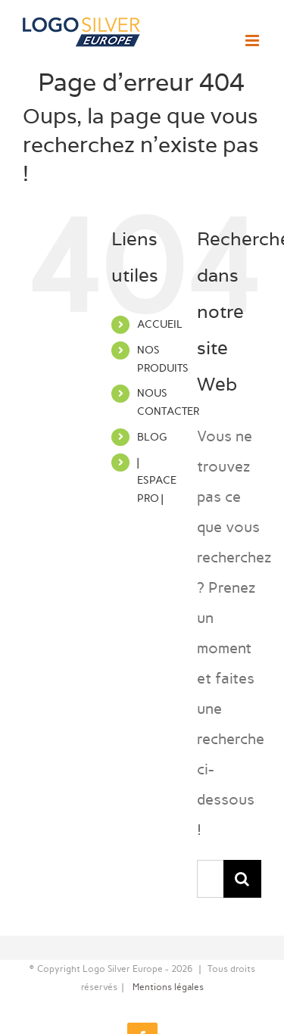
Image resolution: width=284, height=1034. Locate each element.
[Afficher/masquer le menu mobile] (253, 40)
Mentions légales (168, 987)
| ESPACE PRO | (156, 480)
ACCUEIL (160, 324)
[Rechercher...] (210, 879)
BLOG (152, 437)
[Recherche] (242, 879)
